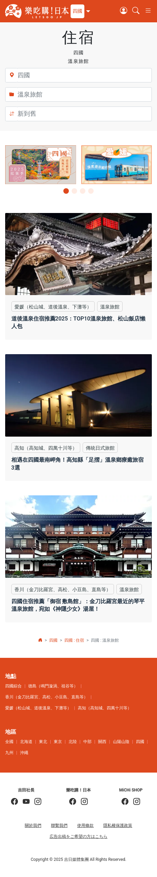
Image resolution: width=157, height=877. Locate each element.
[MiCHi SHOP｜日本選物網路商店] (134, 802)
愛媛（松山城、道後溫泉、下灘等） (38, 708)
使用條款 (85, 825)
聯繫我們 (59, 825)
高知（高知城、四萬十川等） (105, 708)
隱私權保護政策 (117, 825)
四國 (53, 640)
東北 (43, 741)
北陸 (73, 741)
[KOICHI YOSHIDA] (35, 802)
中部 (87, 741)
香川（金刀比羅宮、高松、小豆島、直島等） (46, 697)
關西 (102, 741)
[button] (79, 11)
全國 (9, 741)
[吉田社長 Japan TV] (24, 802)
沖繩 (24, 752)
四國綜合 (13, 686)
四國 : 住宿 (74, 640)
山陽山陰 (121, 741)
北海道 (26, 741)
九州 (9, 752)
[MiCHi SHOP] (125, 802)
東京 (58, 741)
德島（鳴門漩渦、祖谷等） (53, 686)
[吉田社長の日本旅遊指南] (14, 802)
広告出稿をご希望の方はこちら (78, 836)
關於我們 (33, 825)
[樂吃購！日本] (72, 802)
